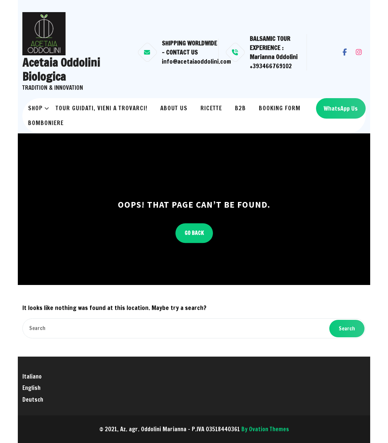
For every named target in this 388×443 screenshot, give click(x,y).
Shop (35, 108)
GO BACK (194, 233)
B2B (240, 108)
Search (347, 328)
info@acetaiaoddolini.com (196, 61)
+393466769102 (271, 66)
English (31, 388)
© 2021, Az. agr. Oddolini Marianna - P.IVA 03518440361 (194, 429)
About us (174, 108)
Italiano (32, 376)
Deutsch (32, 400)
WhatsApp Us (341, 108)
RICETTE (211, 108)
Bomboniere (46, 123)
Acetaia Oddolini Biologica (61, 69)
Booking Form (279, 108)
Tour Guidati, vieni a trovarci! (101, 108)
